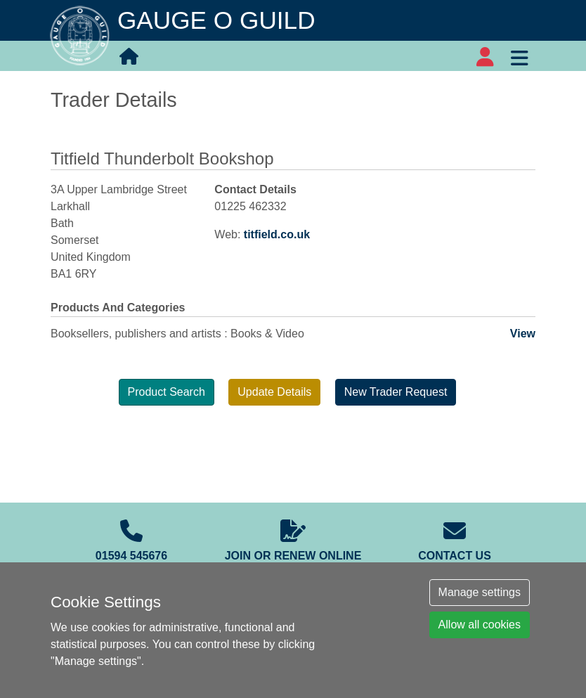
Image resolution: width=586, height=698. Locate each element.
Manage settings (479, 592)
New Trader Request (396, 392)
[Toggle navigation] (519, 56)
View (522, 334)
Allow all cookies (479, 625)
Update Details (274, 392)
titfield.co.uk (277, 234)
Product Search (166, 392)
